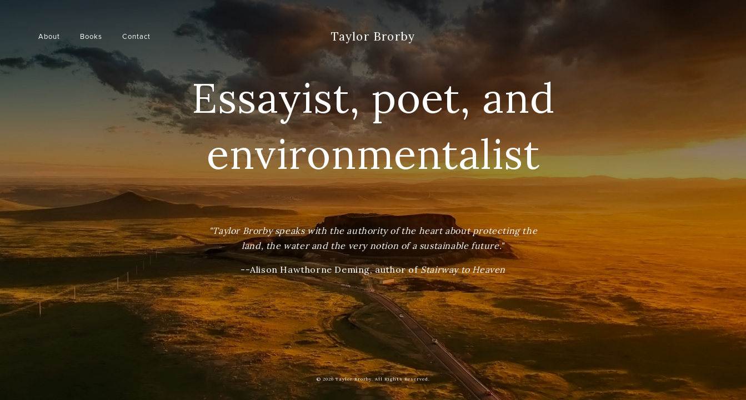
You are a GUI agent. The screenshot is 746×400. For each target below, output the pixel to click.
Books (91, 36)
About (49, 36)
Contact (136, 36)
